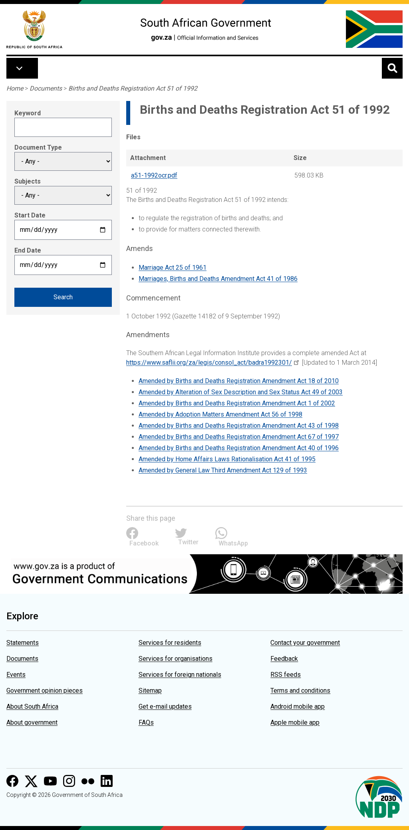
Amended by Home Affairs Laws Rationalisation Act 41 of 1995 (227, 459)
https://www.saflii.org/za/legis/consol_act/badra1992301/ (209, 362)
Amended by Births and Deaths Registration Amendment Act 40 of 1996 (239, 448)
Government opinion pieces (44, 690)
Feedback (284, 658)
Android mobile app (297, 706)
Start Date (30, 215)
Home (14, 88)
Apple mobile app (295, 722)
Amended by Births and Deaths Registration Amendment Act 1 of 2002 (237, 403)
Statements (22, 642)
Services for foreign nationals (180, 674)
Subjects (27, 181)
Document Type (38, 147)
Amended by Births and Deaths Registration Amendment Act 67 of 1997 (239, 437)
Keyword (27, 113)
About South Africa (32, 706)
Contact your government (305, 642)
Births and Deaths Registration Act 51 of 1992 (132, 88)
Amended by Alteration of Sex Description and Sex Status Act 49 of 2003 (241, 392)
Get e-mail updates (165, 706)
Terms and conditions (300, 690)
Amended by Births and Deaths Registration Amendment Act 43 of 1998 (239, 425)
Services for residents (170, 642)
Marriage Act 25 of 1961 (172, 267)
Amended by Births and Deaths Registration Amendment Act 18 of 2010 (239, 381)
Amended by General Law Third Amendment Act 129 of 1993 (223, 470)
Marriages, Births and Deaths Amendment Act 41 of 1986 (218, 279)
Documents (46, 88)
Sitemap (150, 690)
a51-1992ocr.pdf (154, 175)
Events (16, 674)
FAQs (146, 722)
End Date (27, 250)
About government (32, 722)
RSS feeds (285, 674)
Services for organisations (175, 658)
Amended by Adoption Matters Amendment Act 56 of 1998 (220, 414)
